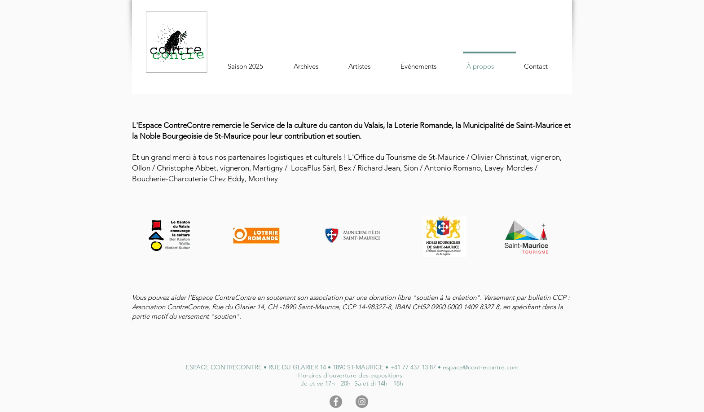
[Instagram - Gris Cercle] (362, 401)
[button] (315, 62)
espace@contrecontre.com (481, 367)
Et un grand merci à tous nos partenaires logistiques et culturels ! (240, 157)
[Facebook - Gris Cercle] (336, 401)
